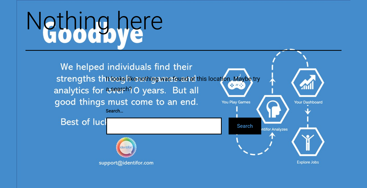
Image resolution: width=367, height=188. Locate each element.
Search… (114, 111)
